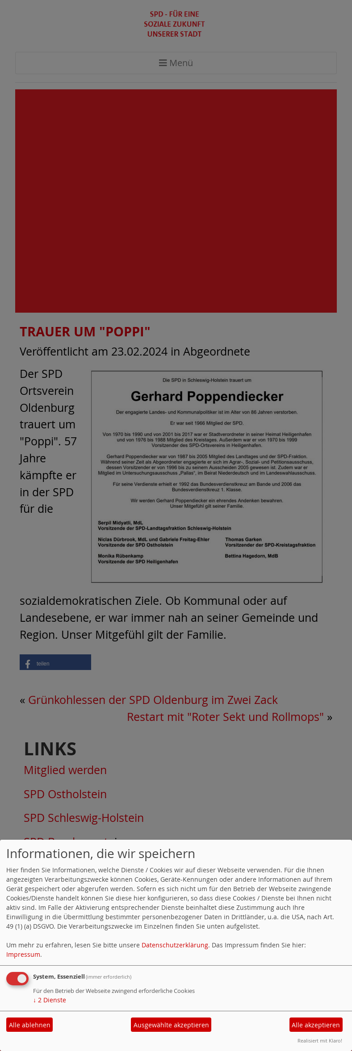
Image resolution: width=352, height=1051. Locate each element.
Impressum (23, 954)
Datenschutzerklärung (175, 945)
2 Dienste (49, 1000)
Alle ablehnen (29, 1025)
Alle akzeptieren (316, 1025)
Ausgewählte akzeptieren (171, 1025)
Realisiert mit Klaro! (320, 1040)
